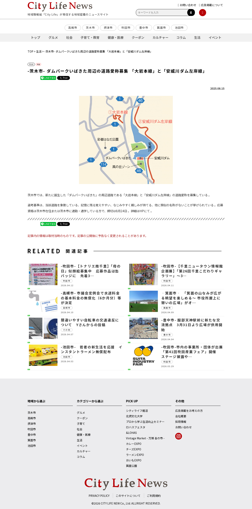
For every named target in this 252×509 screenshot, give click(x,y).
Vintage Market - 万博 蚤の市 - (145, 438)
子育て (81, 424)
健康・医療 (115, 37)
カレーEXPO (133, 444)
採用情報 (180, 422)
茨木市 (90, 28)
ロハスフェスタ (135, 427)
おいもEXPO (133, 460)
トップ (35, 37)
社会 (69, 37)
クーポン (138, 37)
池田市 (179, 28)
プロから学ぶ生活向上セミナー (145, 422)
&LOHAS (131, 433)
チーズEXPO (133, 449)
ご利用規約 (154, 496)
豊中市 (143, 28)
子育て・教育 (90, 37)
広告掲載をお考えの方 (189, 411)
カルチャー (160, 37)
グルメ (53, 37)
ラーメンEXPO (135, 455)
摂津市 (108, 28)
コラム (181, 37)
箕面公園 (131, 466)
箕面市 (161, 28)
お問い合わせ (183, 427)
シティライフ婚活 (137, 411)
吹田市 (126, 28)
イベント (215, 37)
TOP (30, 51)
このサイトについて (128, 496)
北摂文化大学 (134, 416)
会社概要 (180, 416)
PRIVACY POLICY (99, 496)
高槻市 (72, 28)
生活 (197, 37)
